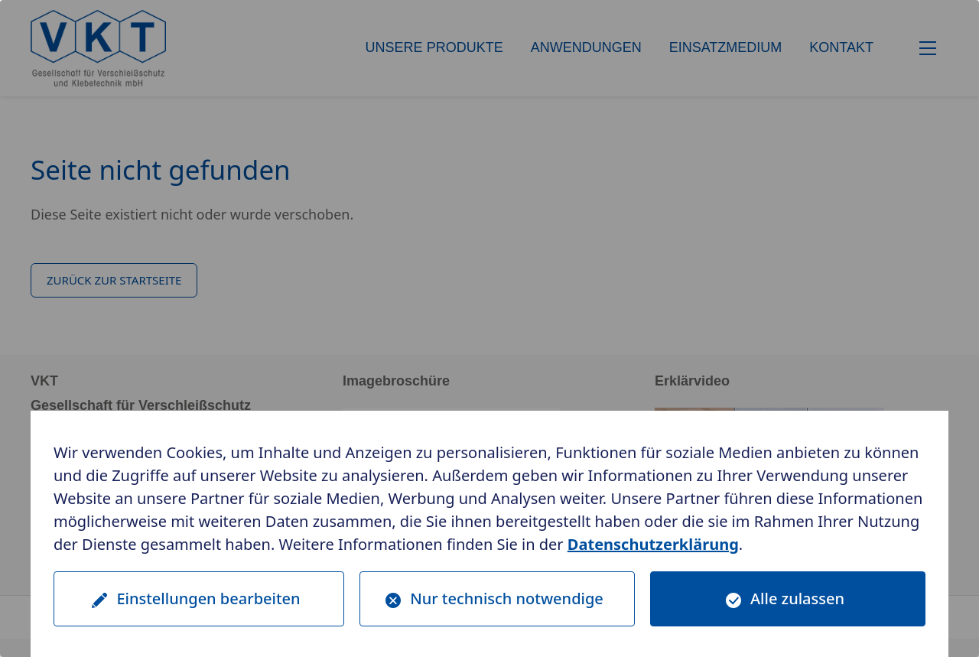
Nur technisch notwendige (506, 598)
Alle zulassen (797, 598)
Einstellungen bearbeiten (208, 598)
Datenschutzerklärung (653, 544)
